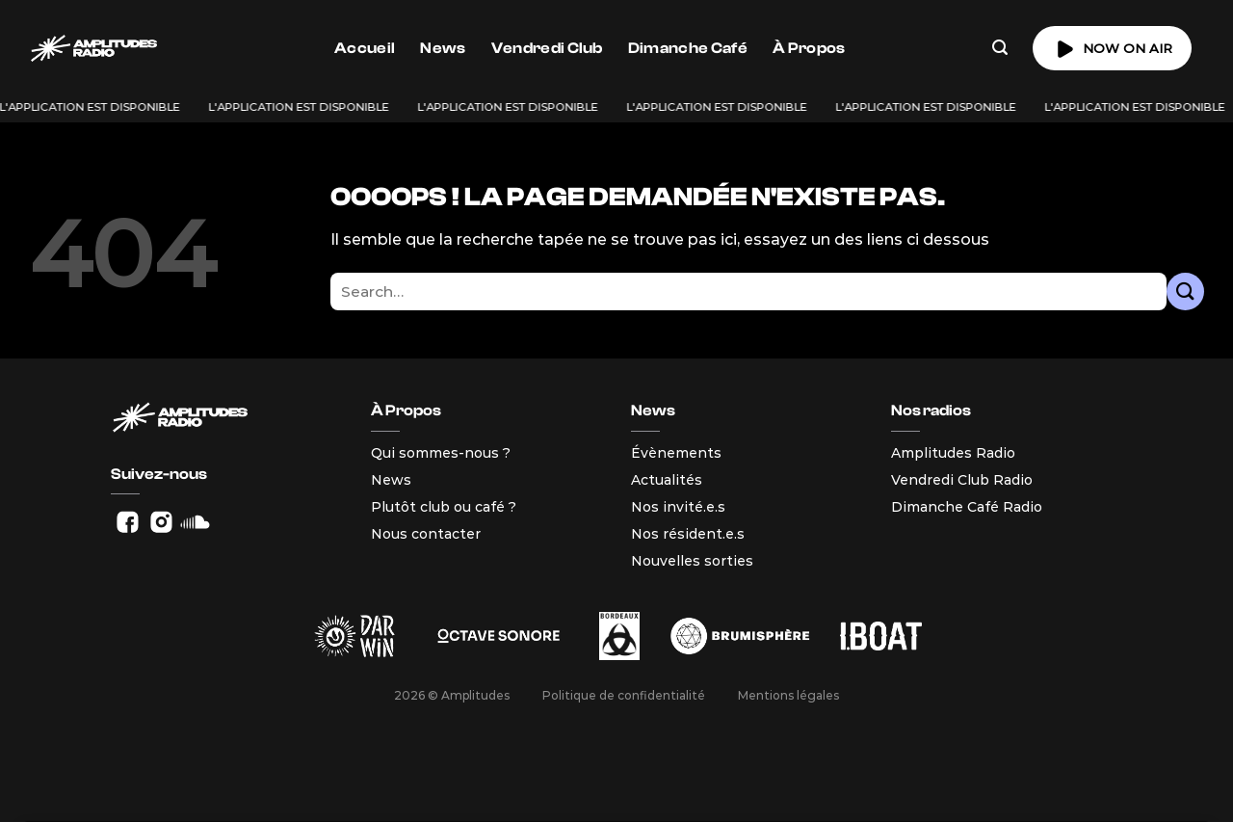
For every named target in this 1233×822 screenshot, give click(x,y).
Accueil (364, 48)
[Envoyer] (1185, 291)
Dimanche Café (688, 48)
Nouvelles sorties (692, 561)
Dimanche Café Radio (966, 507)
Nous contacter (426, 534)
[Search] (1000, 47)
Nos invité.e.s (678, 507)
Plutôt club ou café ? (443, 507)
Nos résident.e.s (688, 534)
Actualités (666, 480)
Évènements (676, 453)
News (442, 48)
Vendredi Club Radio (962, 480)
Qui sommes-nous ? (441, 453)
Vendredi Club (547, 48)
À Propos (809, 48)
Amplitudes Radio (953, 453)
